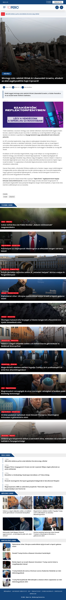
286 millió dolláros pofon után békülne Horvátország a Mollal (22, 14)
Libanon (12, 197)
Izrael (5, 197)
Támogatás (58, 2)
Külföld (7, 73)
